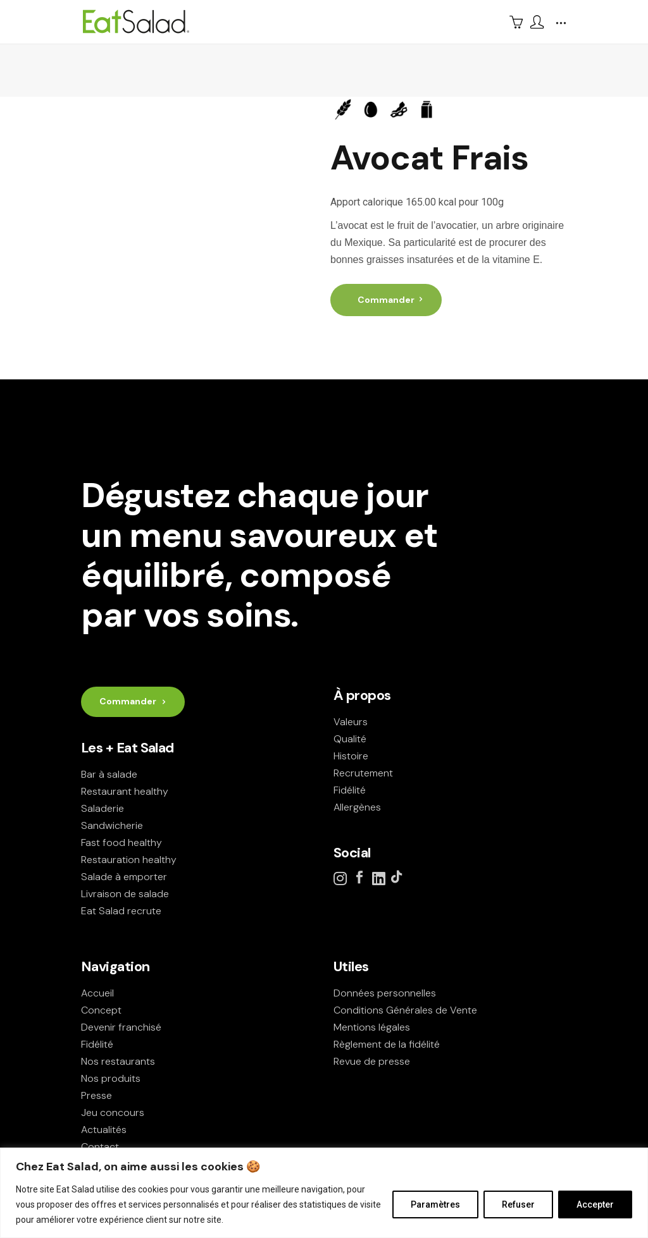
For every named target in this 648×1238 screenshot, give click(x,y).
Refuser (518, 1204)
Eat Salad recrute (121, 910)
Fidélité (349, 790)
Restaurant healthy (124, 791)
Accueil (97, 993)
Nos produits (110, 1078)
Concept (101, 1010)
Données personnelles (384, 993)
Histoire (350, 756)
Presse (96, 1095)
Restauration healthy (129, 859)
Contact (100, 1146)
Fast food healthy (121, 842)
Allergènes (357, 807)
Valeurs (350, 721)
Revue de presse (371, 1061)
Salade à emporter (124, 876)
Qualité (349, 738)
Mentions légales (371, 1027)
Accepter (595, 1204)
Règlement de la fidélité (386, 1044)
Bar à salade (109, 774)
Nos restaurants (118, 1061)
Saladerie (102, 808)
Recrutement (363, 773)
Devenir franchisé (121, 1027)
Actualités (104, 1129)
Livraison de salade (125, 893)
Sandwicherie (112, 825)
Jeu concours (112, 1112)
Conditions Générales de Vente (405, 1010)
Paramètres (435, 1204)
